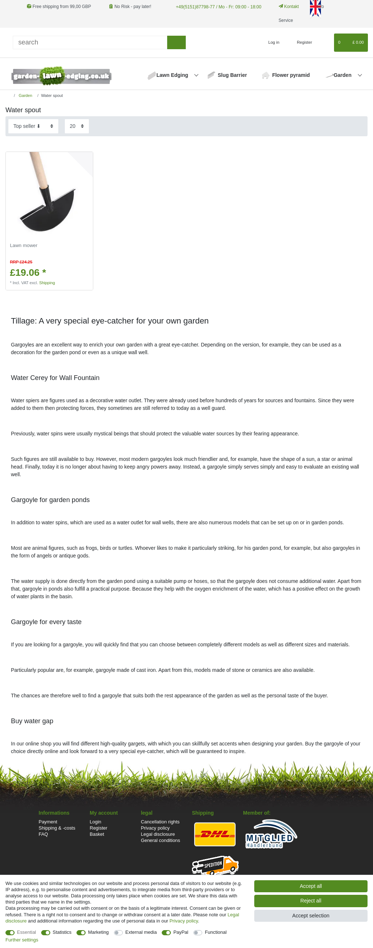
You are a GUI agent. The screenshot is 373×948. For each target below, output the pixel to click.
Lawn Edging (172, 75)
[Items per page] (77, 126)
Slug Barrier (232, 75)
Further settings (21, 940)
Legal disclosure (158, 834)
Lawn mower (23, 245)
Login (95, 821)
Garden (343, 75)
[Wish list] (325, 43)
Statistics (62, 932)
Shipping (47, 283)
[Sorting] (33, 126)
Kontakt (287, 6)
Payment (48, 821)
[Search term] (90, 42)
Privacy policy (155, 828)
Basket (97, 834)
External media (141, 932)
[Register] (300, 43)
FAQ (43, 834)
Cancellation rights (160, 821)
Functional (216, 932)
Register (98, 828)
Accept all (311, 886)
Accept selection (310, 915)
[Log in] (270, 43)
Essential (26, 932)
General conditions (160, 840)
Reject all (311, 901)
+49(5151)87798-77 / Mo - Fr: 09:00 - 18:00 (217, 6)
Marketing (98, 932)
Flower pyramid (291, 75)
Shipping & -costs (57, 828)
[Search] (176, 42)
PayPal (180, 932)
